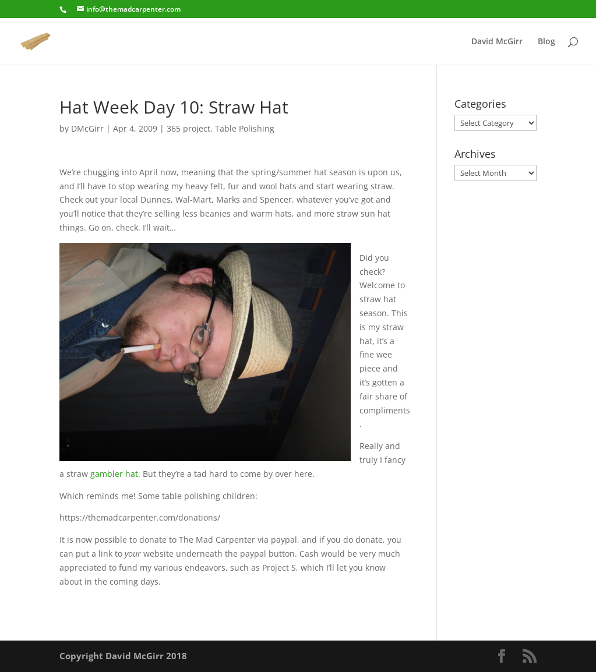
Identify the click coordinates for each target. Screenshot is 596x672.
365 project (188, 128)
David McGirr (497, 42)
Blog (546, 42)
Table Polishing (244, 128)
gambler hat (114, 473)
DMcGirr (87, 128)
